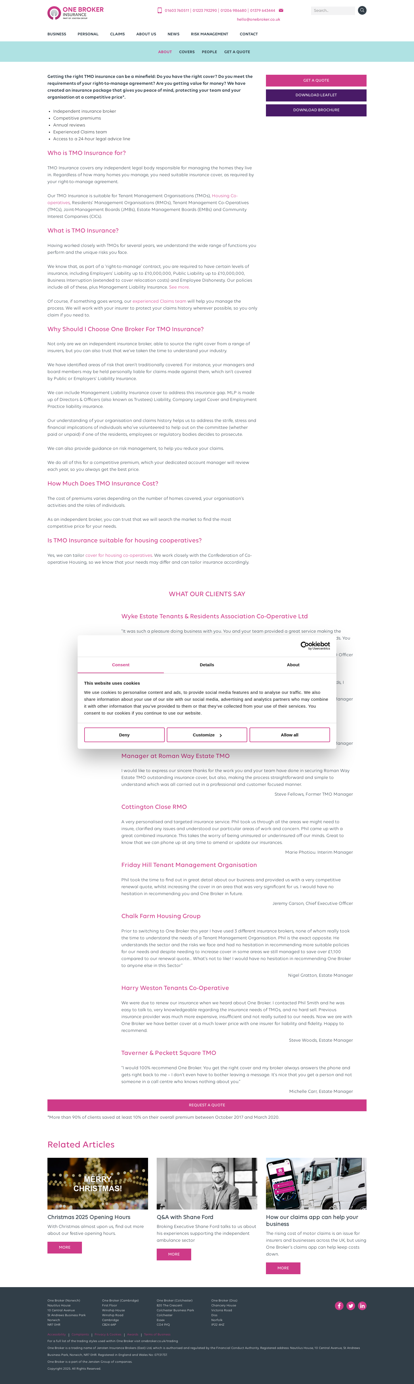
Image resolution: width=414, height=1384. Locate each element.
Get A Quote (237, 52)
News (173, 34)
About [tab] (293, 664)
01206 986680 (234, 11)
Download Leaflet (316, 95)
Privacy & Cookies (108, 1334)
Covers (187, 52)
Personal (88, 34)
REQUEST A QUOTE (207, 1105)
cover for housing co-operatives (118, 555)
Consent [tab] (121, 664)
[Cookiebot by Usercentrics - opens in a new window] (305, 645)
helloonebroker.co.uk (258, 20)
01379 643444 (262, 11)
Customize (207, 734)
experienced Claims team (159, 301)
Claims (117, 34)
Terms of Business (157, 1334)
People (209, 52)
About (165, 52)
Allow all (289, 734)
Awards (132, 1334)
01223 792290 (205, 11)
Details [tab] (207, 664)
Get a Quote (316, 80)
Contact (249, 34)
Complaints (80, 1334)
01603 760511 (177, 11)
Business (56, 34)
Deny (124, 734)
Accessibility (56, 1334)
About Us (146, 34)
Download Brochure (316, 110)
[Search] (333, 11)
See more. (179, 287)
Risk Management (209, 34)
